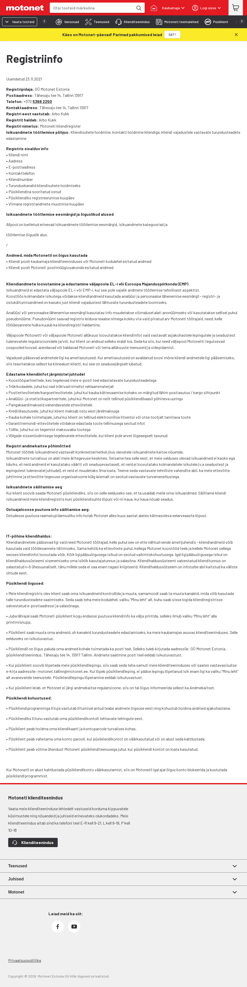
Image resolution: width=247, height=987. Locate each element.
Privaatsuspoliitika (24, 960)
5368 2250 (42, 101)
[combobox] (91, 8)
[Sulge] (236, 34)
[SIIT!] (172, 34)
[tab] (66, 22)
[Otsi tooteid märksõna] (138, 8)
